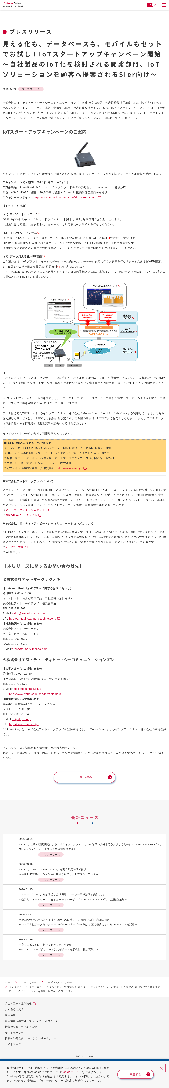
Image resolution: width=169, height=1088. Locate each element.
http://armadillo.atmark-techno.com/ (32, 618)
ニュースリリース (29, 984)
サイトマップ (13, 1046)
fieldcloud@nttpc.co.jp (26, 688)
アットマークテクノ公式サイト (25, 510)
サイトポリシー (14, 1034)
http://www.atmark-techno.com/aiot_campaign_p (65, 197)
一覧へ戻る (84, 778)
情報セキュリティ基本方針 (21, 1028)
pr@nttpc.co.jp (21, 719)
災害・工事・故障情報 (18, 1005)
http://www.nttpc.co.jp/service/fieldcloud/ (36, 694)
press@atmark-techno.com (29, 649)
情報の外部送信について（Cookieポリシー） (32, 1040)
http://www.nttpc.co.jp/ (24, 724)
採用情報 (10, 1017)
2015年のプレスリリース (60, 984)
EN (155, 4)
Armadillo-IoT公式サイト (21, 515)
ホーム (8, 984)
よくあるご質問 (14, 1011)
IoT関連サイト (14, 552)
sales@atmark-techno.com (29, 613)
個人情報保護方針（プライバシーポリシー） (31, 1022)
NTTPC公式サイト (17, 547)
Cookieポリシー (74, 1072)
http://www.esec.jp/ (69, 468)
